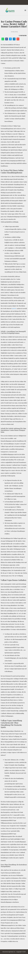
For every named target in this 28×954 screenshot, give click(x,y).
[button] (25, 10)
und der (14, 308)
